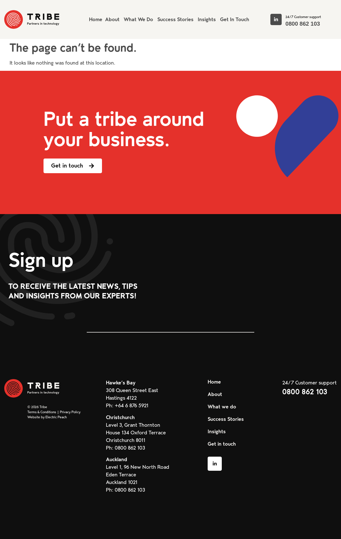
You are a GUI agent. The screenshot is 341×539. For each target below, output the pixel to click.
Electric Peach (56, 417)
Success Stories (226, 419)
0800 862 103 (302, 24)
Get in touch (222, 444)
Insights (217, 431)
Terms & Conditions (41, 412)
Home (214, 382)
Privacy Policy (70, 412)
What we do (222, 407)
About (215, 394)
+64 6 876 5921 (131, 405)
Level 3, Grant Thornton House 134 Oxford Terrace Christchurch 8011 (136, 433)
